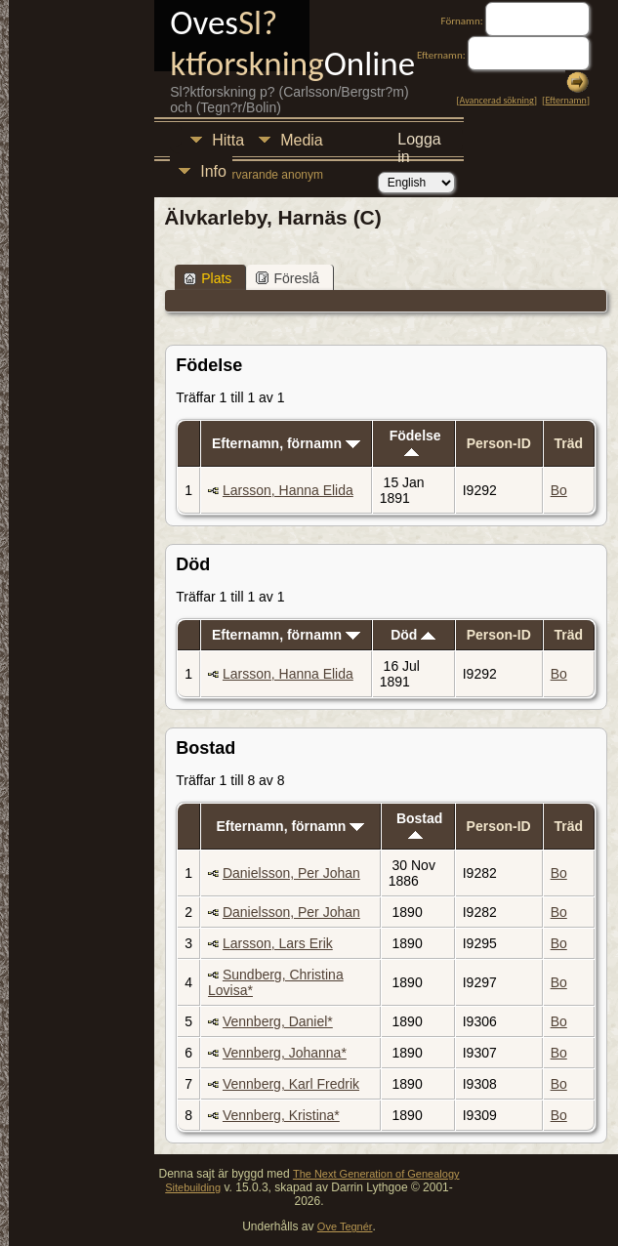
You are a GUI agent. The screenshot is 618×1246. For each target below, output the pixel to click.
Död (413, 635)
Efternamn (565, 100)
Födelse (415, 442)
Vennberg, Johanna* (285, 1052)
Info (213, 171)
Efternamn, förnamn (286, 443)
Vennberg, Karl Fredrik (291, 1084)
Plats (207, 278)
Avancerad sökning (497, 100)
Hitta (228, 140)
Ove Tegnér (345, 1226)
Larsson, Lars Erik (278, 943)
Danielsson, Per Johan (291, 873)
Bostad (419, 824)
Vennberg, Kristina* (281, 1115)
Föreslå (287, 278)
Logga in (419, 142)
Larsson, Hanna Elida (288, 490)
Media (301, 140)
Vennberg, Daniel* (278, 1021)
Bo (559, 490)
